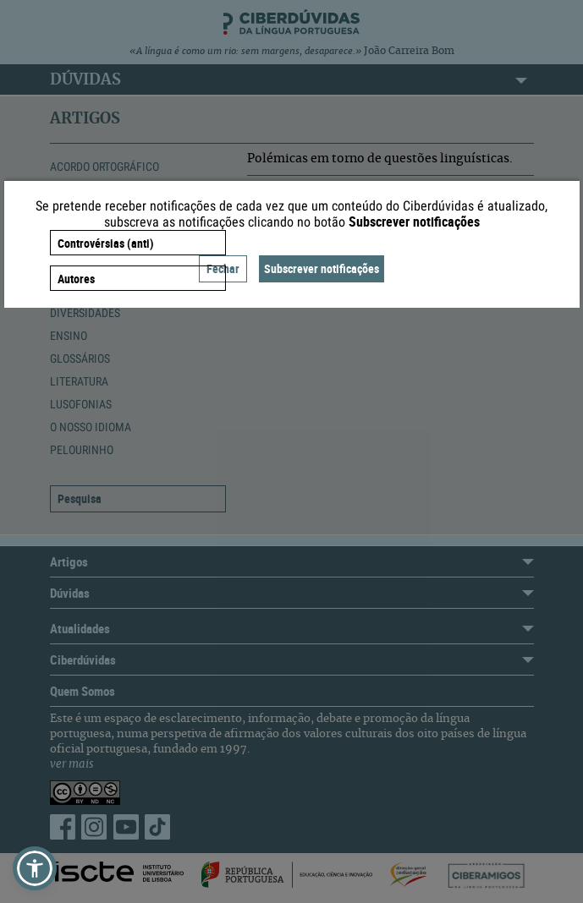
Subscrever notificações (321, 268)
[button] (34, 868)
